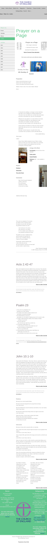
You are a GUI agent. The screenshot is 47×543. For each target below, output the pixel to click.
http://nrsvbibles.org (18, 292)
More (29, 11)
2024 (2, 48)
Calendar (3, 33)
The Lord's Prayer (20, 172)
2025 (2, 45)
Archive (11, 14)
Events (2, 30)
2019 (2, 61)
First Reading (32, 150)
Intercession (18, 170)
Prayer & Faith (37, 8)
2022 (2, 53)
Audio (31, 160)
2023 (2, 50)
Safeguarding (19, 11)
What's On (15, 8)
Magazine (22, 8)
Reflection (32, 159)
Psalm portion (33, 154)
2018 (2, 64)
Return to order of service (41, 284)
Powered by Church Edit (23, 542)
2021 (2, 56)
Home (3, 8)
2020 (2, 59)
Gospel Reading (33, 156)
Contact (43, 8)
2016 (2, 69)
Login (45, 14)
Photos (2, 36)
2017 (2, 67)
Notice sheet (9, 8)
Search (25, 11)
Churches (29, 8)
